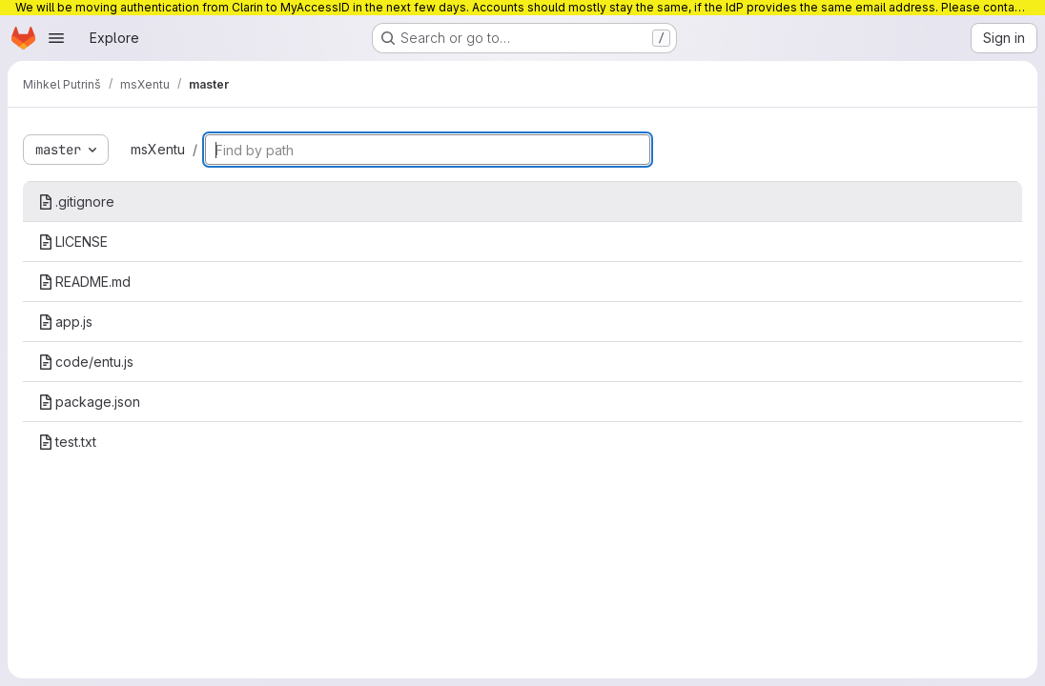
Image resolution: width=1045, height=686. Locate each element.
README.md (84, 281)
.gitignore (76, 201)
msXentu (158, 149)
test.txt (67, 442)
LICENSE (73, 241)
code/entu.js (85, 361)
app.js (65, 321)
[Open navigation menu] (56, 38)
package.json (89, 401)
